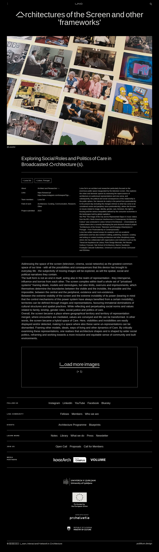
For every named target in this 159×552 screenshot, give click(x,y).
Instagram (54, 403)
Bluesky (105, 403)
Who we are (92, 413)
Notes (54, 435)
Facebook (93, 403)
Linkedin (67, 403)
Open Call (61, 446)
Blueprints (95, 424)
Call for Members (93, 446)
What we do (77, 435)
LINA (79, 3)
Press (90, 435)
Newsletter (102, 435)
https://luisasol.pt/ (44, 193)
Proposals (75, 446)
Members (77, 413)
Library (64, 435)
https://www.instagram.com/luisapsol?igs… (54, 195)
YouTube (80, 403)
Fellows (64, 413)
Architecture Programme (72, 424)
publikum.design (144, 543)
